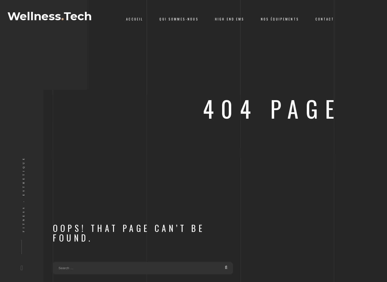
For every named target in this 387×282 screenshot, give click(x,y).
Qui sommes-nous (178, 19)
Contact (324, 19)
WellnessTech (56, 19)
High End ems (230, 19)
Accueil (134, 19)
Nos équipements (280, 19)
